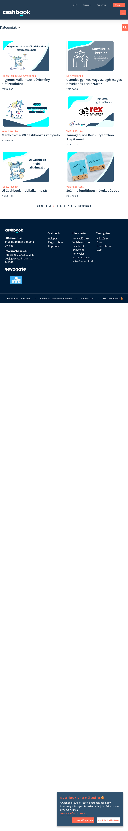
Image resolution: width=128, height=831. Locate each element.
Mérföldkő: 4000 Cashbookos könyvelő (31, 135)
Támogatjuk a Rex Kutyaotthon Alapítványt (90, 137)
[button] (123, 12)
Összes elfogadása (83, 820)
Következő (84, 205)
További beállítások (108, 820)
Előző (40, 205)
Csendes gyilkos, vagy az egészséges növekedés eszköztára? (94, 82)
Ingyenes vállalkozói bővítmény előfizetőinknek (26, 82)
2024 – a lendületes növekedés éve (93, 190)
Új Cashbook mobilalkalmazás (25, 190)
